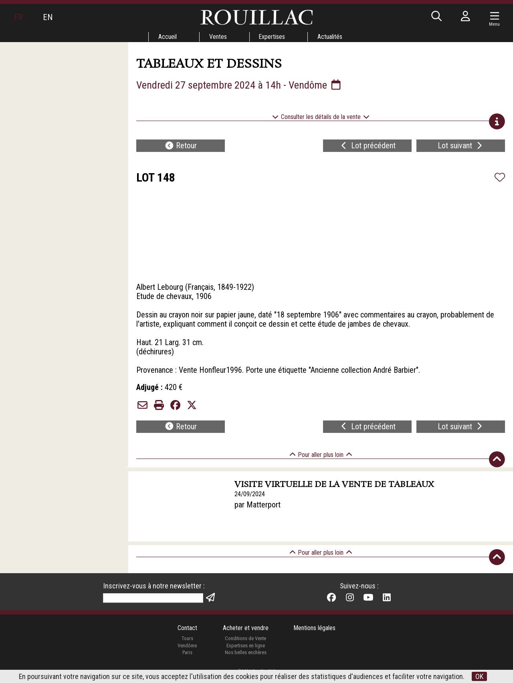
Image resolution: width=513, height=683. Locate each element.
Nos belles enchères (245, 660)
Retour (180, 147)
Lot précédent (367, 147)
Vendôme (187, 653)
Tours (187, 646)
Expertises (272, 36)
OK (480, 676)
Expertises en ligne (245, 653)
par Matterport (257, 512)
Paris (187, 660)
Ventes (217, 36)
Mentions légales (315, 635)
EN (48, 17)
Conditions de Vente (245, 646)
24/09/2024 (249, 501)
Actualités (330, 36)
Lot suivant (461, 147)
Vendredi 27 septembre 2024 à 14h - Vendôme (239, 85)
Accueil (167, 36)
